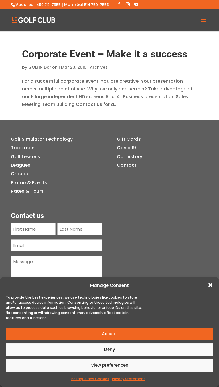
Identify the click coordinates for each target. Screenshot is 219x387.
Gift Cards (129, 139)
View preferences (109, 365)
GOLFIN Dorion (43, 67)
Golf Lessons (25, 156)
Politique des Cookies (90, 378)
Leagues (20, 165)
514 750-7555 (96, 4)
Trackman (23, 147)
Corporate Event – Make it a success (104, 54)
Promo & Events (29, 182)
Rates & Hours (27, 191)
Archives (99, 67)
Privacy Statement (128, 378)
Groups (19, 173)
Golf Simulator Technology (42, 139)
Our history (129, 156)
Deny (109, 349)
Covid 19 (126, 147)
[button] (210, 285)
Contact (127, 165)
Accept (109, 334)
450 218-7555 (48, 4)
